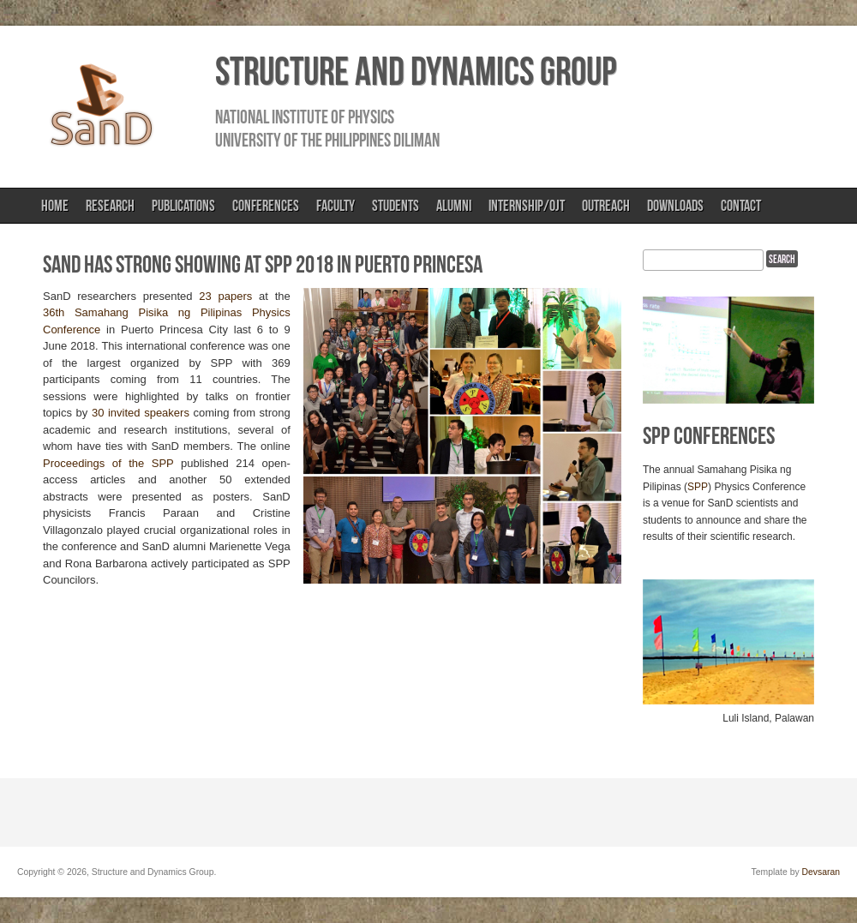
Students (395, 205)
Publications (183, 205)
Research (110, 205)
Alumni (453, 205)
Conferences (265, 205)
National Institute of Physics (304, 116)
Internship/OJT (526, 205)
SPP (697, 487)
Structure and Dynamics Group (415, 71)
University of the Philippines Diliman (327, 139)
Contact (741, 205)
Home (55, 205)
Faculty (335, 205)
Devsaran (821, 872)
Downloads (675, 205)
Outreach (606, 205)
